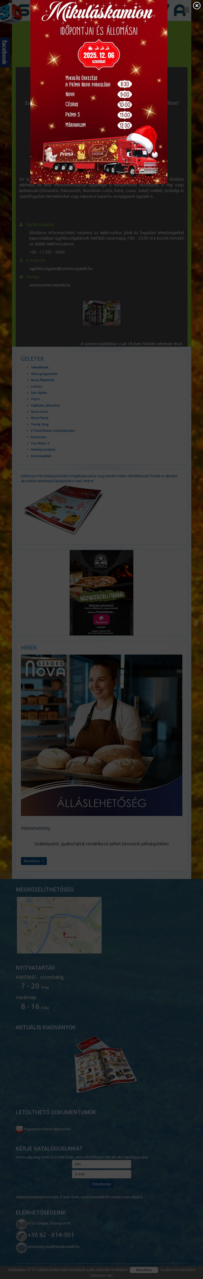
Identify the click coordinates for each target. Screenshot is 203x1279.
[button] (197, 6)
